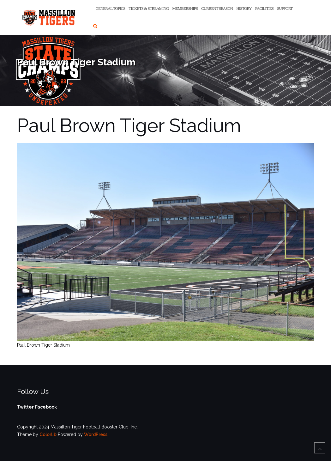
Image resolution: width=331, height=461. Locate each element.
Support (284, 8)
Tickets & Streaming (149, 8)
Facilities (264, 8)
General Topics (110, 8)
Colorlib (48, 434)
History (243, 8)
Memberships (185, 8)
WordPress (95, 434)
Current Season (217, 8)
